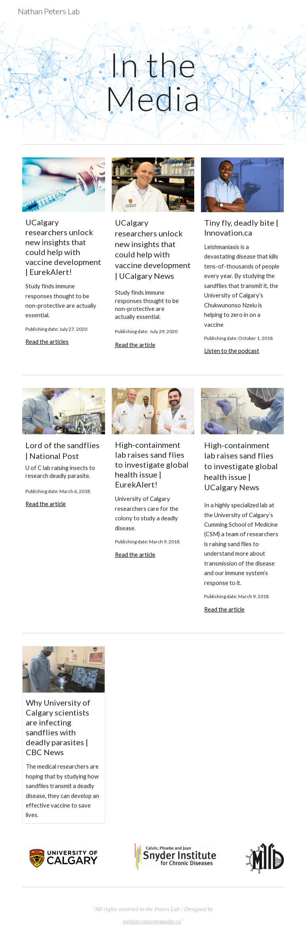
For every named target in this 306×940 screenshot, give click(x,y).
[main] (153, 81)
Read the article (135, 344)
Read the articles (47, 341)
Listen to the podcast (231, 350)
